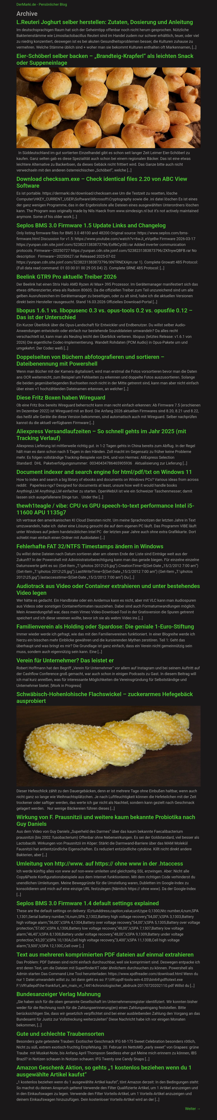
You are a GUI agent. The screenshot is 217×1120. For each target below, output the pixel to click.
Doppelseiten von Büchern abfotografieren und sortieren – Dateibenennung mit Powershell (90, 360)
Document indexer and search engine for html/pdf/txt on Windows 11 (104, 472)
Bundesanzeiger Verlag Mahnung (58, 994)
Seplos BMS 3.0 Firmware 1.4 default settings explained (87, 903)
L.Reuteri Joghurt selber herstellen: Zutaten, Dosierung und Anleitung (104, 22)
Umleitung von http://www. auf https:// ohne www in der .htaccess (99, 863)
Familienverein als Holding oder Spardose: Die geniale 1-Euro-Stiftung (105, 626)
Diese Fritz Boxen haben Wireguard (60, 397)
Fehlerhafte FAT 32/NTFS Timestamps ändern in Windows (89, 546)
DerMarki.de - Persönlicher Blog (41, 4)
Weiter (193, 1108)
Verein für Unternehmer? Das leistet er (65, 660)
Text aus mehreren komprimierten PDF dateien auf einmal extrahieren (105, 954)
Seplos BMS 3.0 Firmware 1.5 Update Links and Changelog (91, 225)
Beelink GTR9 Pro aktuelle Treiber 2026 (66, 276)
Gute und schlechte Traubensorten (60, 1033)
